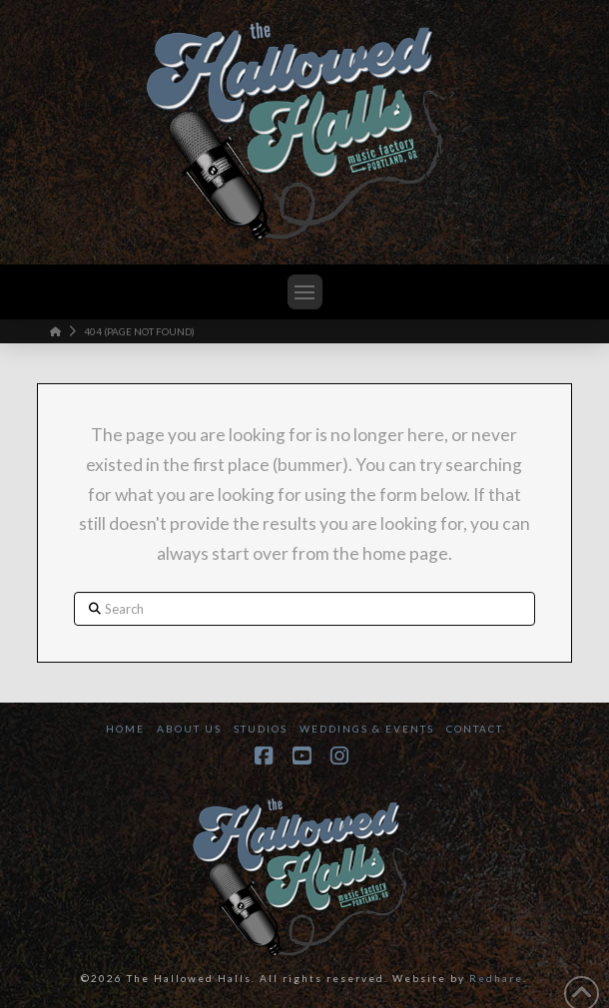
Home (125, 729)
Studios (261, 729)
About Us (189, 729)
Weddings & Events (367, 729)
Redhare (496, 978)
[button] (305, 291)
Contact (474, 729)
